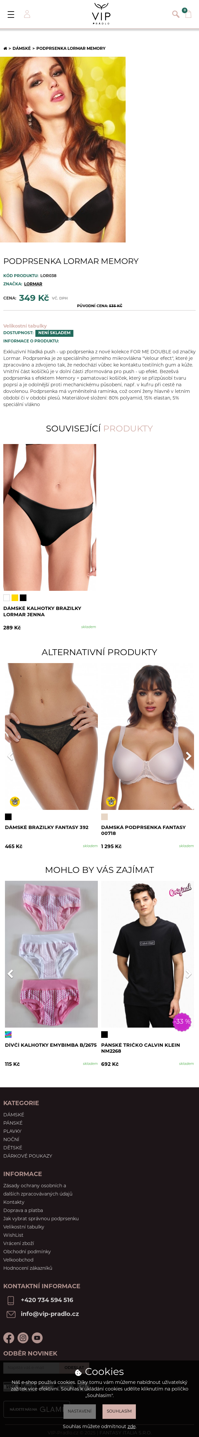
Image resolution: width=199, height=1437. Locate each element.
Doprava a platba (23, 1205)
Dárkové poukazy (27, 1151)
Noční (11, 1135)
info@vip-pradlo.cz (50, 1309)
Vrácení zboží (18, 1238)
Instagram (23, 1332)
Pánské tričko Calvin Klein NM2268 (141, 1046)
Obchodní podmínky (27, 1247)
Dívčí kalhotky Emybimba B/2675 (51, 1043)
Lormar (33, 284)
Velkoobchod (18, 1255)
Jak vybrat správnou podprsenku (41, 1214)
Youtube (37, 1332)
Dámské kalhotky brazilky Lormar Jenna (42, 612)
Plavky (12, 1126)
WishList (13, 1230)
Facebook (8, 1332)
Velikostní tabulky (25, 326)
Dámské (22, 49)
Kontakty (13, 1197)
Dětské (12, 1143)
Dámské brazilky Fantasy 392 (47, 828)
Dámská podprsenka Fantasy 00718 (144, 831)
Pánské (12, 1118)
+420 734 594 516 (47, 1296)
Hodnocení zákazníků (27, 1263)
